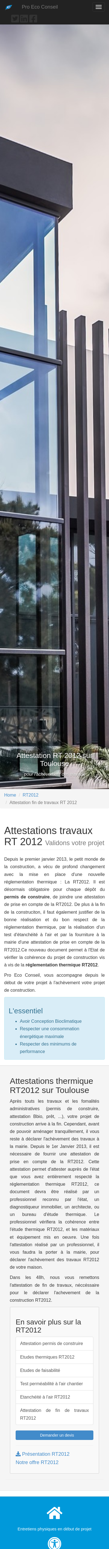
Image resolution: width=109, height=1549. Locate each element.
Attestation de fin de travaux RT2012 (54, 1414)
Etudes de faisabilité (40, 1370)
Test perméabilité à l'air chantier (51, 1383)
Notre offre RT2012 (37, 1462)
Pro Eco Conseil (40, 7)
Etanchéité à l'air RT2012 (45, 1397)
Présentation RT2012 (43, 1454)
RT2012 (31, 795)
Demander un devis (54, 1435)
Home (10, 795)
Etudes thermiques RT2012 (47, 1357)
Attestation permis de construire (51, 1343)
